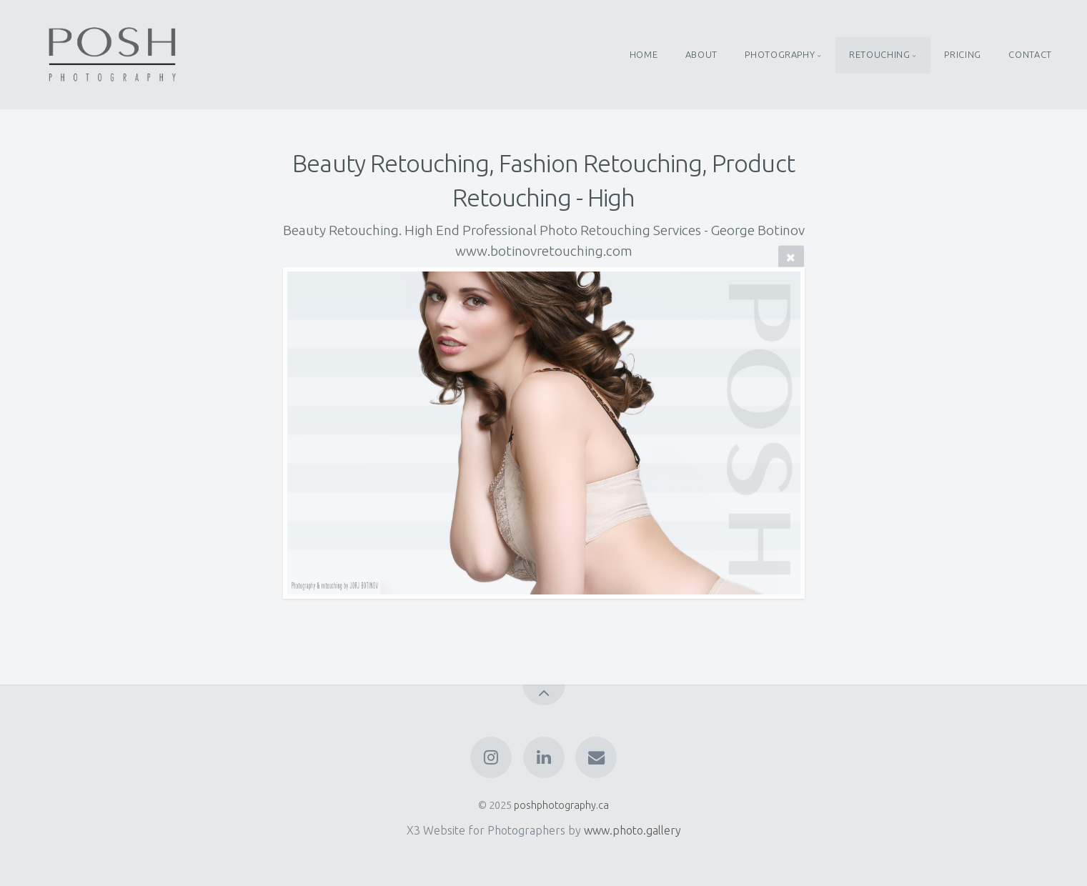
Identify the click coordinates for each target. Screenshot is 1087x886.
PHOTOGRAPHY (780, 54)
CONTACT (1029, 54)
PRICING (962, 54)
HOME (644, 54)
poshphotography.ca (561, 805)
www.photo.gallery (632, 830)
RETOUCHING (879, 54)
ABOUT (701, 54)
